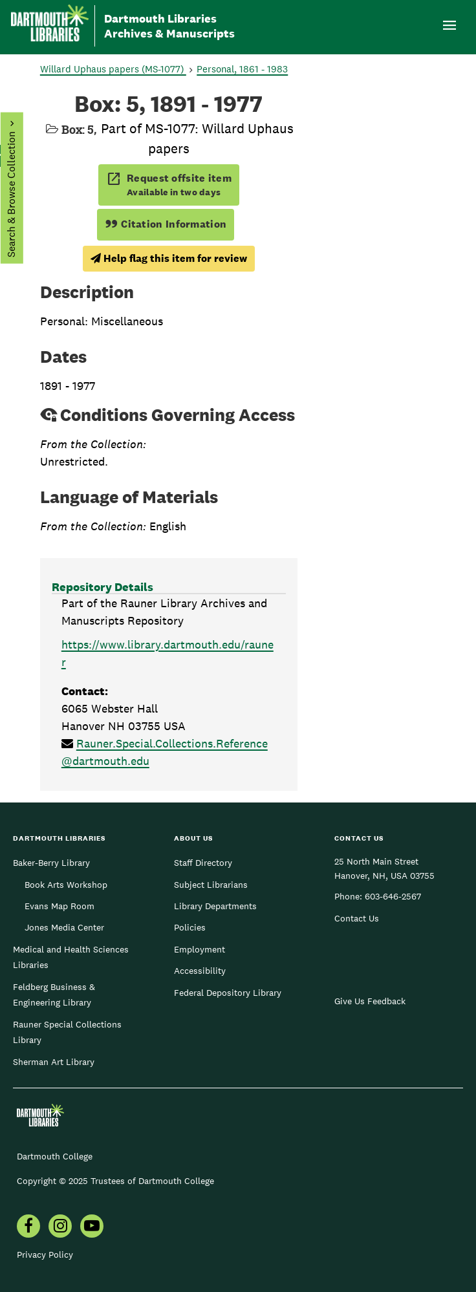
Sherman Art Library (53, 1062)
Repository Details (102, 586)
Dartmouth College (54, 1156)
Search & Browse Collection (10, 194)
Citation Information (166, 224)
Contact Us (356, 918)
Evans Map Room (59, 906)
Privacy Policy (45, 1254)
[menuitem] (28, 1227)
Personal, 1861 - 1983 (242, 69)
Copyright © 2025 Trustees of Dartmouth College (115, 1181)
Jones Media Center (64, 927)
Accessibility (200, 970)
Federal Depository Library (227, 992)
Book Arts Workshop (66, 884)
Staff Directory (203, 862)
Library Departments (215, 906)
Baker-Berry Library (51, 862)
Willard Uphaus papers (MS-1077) (113, 69)
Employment (199, 949)
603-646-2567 (393, 896)
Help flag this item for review (169, 258)
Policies (190, 927)
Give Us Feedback (370, 1001)
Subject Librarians (211, 884)
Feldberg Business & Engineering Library (54, 994)
